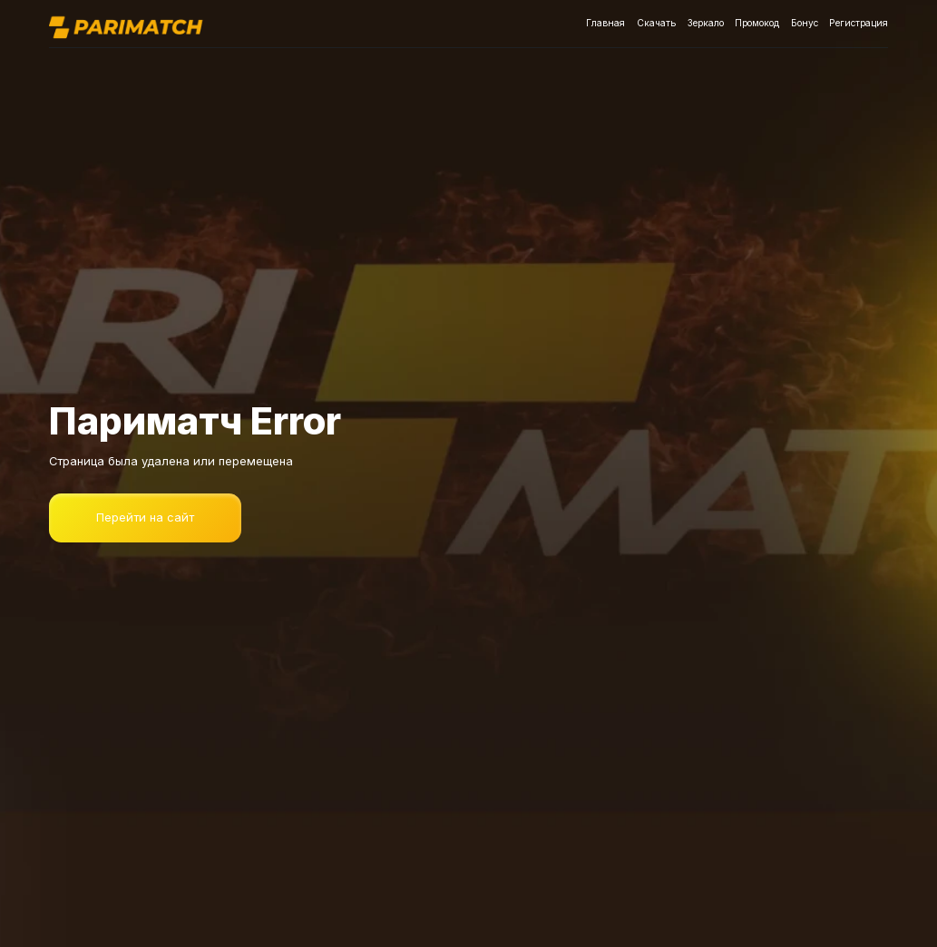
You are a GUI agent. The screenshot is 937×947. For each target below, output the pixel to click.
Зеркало (705, 23)
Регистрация (860, 23)
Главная (603, 23)
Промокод (759, 23)
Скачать (655, 23)
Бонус (807, 23)
